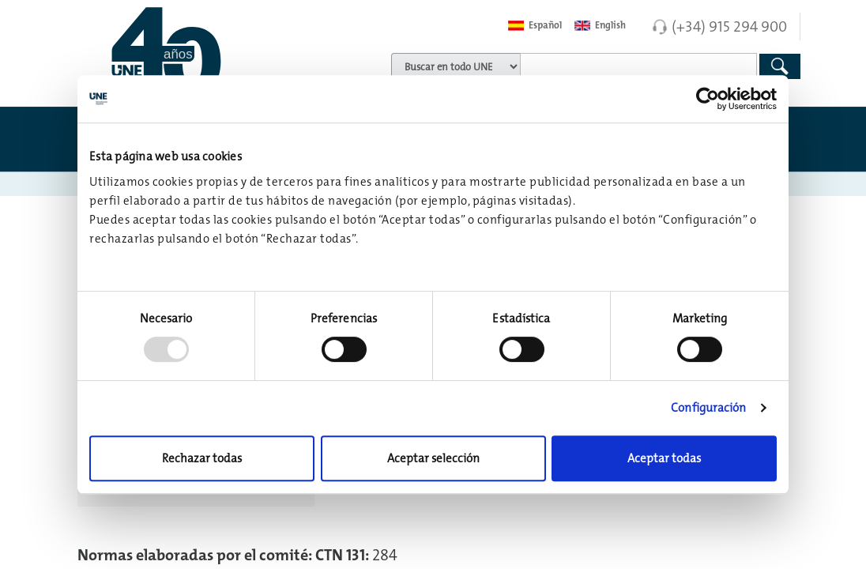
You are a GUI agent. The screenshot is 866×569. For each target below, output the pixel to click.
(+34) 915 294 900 (729, 26)
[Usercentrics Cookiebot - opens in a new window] (707, 99)
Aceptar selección (433, 458)
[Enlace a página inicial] (192, 51)
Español (535, 25)
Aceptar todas (664, 458)
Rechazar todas (202, 458)
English (600, 25)
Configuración (708, 407)
